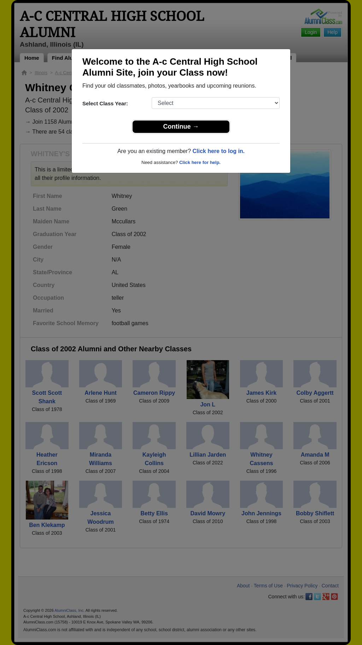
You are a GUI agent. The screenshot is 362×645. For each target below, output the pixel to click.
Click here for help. (200, 162)
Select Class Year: (105, 103)
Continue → (181, 126)
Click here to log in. (218, 151)
